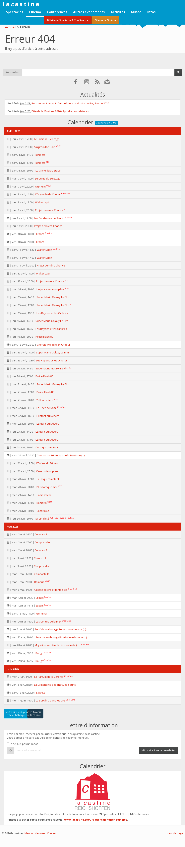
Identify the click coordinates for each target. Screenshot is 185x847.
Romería (41, 503)
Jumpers (40, 155)
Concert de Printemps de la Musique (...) (61, 455)
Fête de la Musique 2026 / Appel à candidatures (60, 111)
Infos (151, 12)
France (40, 234)
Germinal (41, 613)
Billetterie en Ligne (106, 123)
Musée (136, 12)
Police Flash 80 (44, 336)
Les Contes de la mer (48, 621)
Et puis (40, 598)
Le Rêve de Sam (46, 408)
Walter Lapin (42, 202)
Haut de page (175, 833)
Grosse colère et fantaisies (50, 590)
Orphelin (40, 186)
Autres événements (89, 12)
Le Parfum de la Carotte (48, 676)
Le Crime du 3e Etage (46, 139)
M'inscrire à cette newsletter (159, 750)
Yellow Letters (44, 400)
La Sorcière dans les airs (50, 700)
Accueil (10, 27)
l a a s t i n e (21, 4)
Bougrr (39, 653)
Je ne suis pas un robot (22, 744)
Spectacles (14, 12)
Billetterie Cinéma (105, 20)
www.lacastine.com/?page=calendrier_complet (95, 819)
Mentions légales (35, 833)
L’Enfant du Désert (47, 416)
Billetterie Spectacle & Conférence (67, 20)
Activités (118, 12)
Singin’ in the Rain (44, 147)
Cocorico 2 (42, 511)
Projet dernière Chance (49, 210)
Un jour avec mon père (50, 289)
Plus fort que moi (46, 487)
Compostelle (44, 495)
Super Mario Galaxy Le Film (52, 297)
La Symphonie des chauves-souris (55, 684)
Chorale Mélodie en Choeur (53, 344)
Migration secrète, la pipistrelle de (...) (57, 645)
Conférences (57, 12)
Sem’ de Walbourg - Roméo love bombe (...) (60, 629)
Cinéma (35, 12)
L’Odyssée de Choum (48, 194)
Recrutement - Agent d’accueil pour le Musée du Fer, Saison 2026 (70, 103)
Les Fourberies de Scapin (49, 218)
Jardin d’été (42, 518)
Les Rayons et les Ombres (52, 313)
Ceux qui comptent (46, 447)
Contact (51, 833)
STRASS (40, 692)
